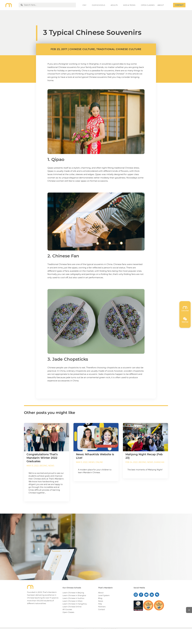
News (51, 466)
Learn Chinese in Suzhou (73, 598)
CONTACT (179, 5)
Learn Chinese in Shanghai (74, 595)
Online (99, 462)
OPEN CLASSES (148, 5)
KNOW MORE (159, 557)
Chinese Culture (82, 49)
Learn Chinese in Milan (73, 601)
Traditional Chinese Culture (118, 49)
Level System (104, 595)
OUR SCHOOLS (98, 5)
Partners (101, 607)
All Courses (67, 609)
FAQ (100, 604)
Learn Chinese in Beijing (73, 593)
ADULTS (114, 5)
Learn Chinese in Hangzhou (75, 604)
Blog (100, 598)
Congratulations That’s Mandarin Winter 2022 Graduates (42, 458)
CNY (84, 5)
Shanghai (159, 462)
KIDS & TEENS (129, 5)
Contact (101, 609)
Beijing (43, 466)
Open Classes (68, 612)
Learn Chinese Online (72, 607)
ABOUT (160, 5)
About (100, 593)
